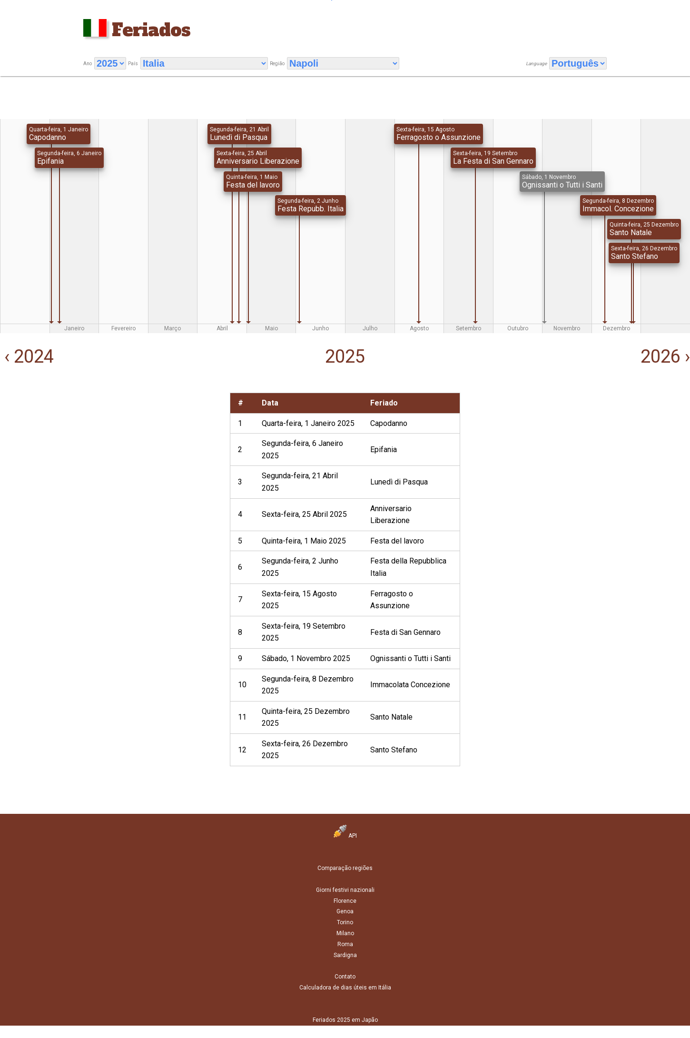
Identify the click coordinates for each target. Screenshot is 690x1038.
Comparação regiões (345, 868)
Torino (345, 922)
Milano (345, 933)
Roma (345, 944)
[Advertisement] (114, 459)
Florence (345, 901)
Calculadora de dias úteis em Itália (345, 987)
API (345, 835)
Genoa (345, 911)
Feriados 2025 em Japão (345, 1020)
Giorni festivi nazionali (345, 890)
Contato (345, 976)
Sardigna (345, 955)
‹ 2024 (27, 356)
